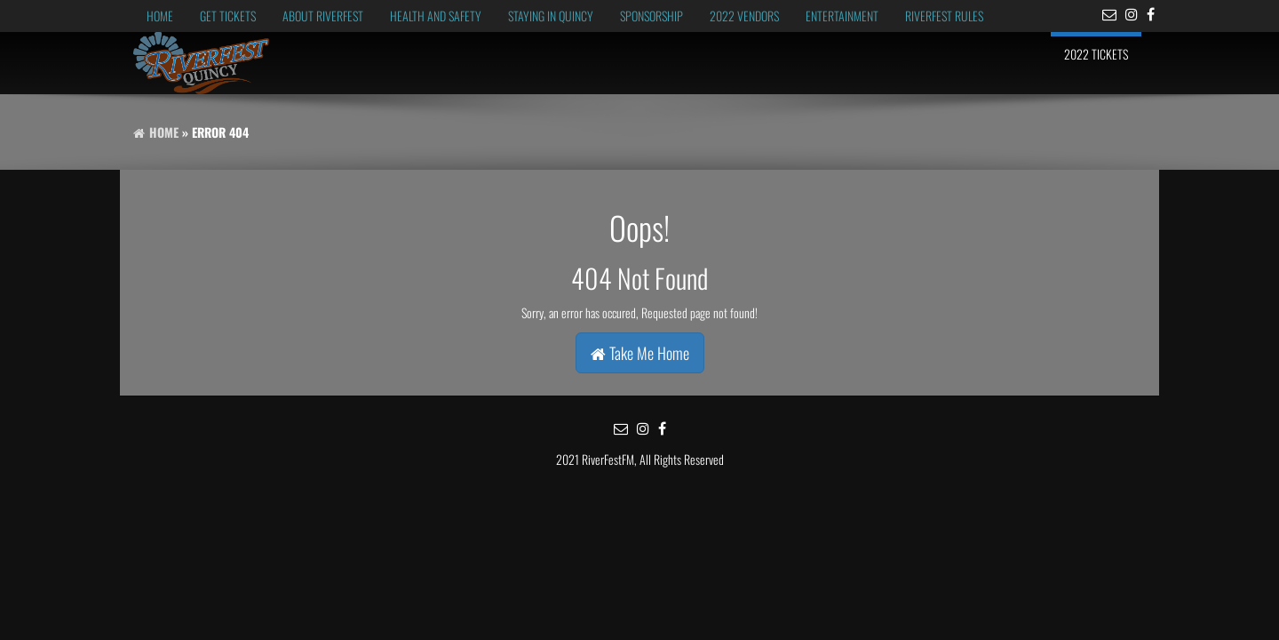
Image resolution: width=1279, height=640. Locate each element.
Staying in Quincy (550, 15)
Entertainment (842, 15)
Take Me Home (640, 352)
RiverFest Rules (944, 15)
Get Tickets (228, 15)
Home (160, 15)
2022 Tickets (1096, 53)
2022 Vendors (744, 15)
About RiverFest (322, 15)
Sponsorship (651, 15)
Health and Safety (435, 15)
